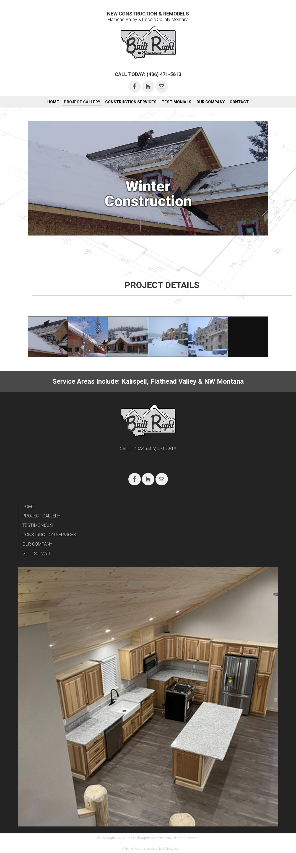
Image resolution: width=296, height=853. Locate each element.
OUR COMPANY (37, 544)
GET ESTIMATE (37, 553)
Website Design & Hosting (139, 849)
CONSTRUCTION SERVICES (49, 534)
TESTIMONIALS (37, 525)
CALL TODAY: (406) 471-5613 (148, 74)
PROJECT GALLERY (41, 516)
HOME (28, 506)
